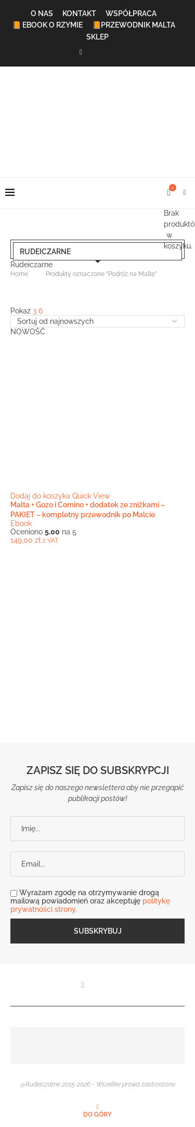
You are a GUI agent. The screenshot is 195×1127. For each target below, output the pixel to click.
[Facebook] (81, 52)
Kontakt (79, 13)
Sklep (97, 37)
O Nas (42, 13)
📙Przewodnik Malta (133, 25)
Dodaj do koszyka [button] (40, 496)
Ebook (21, 523)
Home (19, 274)
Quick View (91, 496)
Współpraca (131, 13)
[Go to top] (97, 1114)
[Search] (184, 193)
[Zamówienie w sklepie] (97, 321)
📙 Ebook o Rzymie (47, 25)
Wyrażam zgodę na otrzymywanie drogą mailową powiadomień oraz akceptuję (90, 900)
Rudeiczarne (45, 251)
